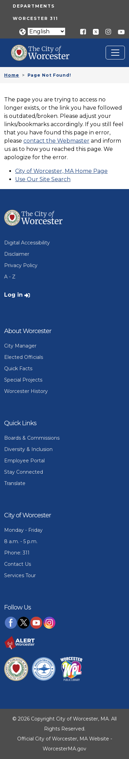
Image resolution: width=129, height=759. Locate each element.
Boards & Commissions (32, 438)
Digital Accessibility (27, 243)
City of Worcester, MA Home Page (61, 171)
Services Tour (20, 575)
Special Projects (23, 380)
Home (11, 75)
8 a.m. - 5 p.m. (20, 541)
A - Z (9, 277)
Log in (13, 295)
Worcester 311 (35, 18)
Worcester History (26, 391)
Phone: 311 (17, 553)
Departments (34, 6)
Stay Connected (23, 472)
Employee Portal (24, 461)
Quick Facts (18, 368)
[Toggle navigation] (115, 52)
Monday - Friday (23, 530)
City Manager (20, 346)
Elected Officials (23, 357)
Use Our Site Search (43, 179)
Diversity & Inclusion (28, 449)
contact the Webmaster (56, 141)
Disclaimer (16, 254)
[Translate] (46, 31)
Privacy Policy (20, 265)
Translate (14, 483)
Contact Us (17, 564)
